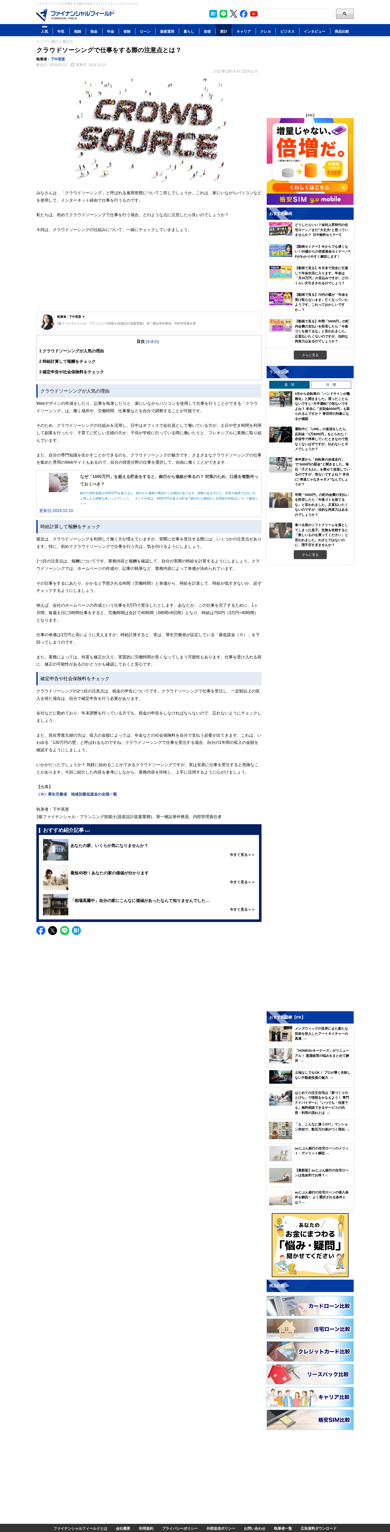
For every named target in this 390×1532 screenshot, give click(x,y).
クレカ (265, 31)
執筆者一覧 (283, 1528)
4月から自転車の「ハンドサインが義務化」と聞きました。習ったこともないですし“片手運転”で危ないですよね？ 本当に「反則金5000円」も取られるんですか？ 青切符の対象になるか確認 (322, 406)
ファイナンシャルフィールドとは (80, 1528)
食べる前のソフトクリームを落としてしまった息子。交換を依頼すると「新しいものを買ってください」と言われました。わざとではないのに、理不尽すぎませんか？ (321, 534)
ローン (145, 31)
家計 (223, 31)
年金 (110, 31)
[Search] (298, 14)
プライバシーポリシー (180, 1528)
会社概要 (123, 1528)
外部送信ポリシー (221, 1528)
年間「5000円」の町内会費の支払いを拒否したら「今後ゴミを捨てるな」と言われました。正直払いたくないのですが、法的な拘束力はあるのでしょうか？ (322, 504)
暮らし (188, 31)
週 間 (289, 384)
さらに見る (310, 354)
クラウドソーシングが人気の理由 (71, 351)
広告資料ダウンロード (319, 1528)
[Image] (75, 15)
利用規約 (146, 1528)
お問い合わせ (254, 1528)
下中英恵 (58, 59)
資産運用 (167, 31)
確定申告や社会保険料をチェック (71, 372)
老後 (207, 31)
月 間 (331, 384)
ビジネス (287, 31)
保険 (127, 31)
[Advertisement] (149, 273)
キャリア (243, 31)
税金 (94, 31)
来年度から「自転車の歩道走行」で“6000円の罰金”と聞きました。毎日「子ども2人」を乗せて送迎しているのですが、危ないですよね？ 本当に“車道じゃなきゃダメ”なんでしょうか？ (322, 472)
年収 (60, 31)
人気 (44, 31)
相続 (77, 31)
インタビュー (314, 31)
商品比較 (342, 31)
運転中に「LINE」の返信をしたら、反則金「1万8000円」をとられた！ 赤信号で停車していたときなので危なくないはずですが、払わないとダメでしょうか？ (322, 438)
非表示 (152, 341)
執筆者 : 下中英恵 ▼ (71, 316)
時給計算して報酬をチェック (67, 361)
